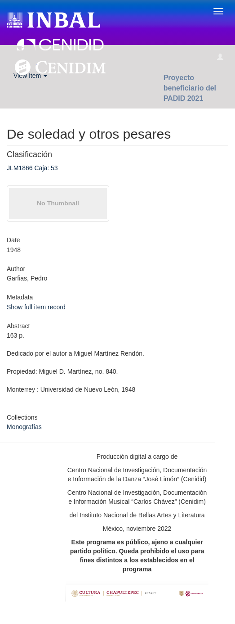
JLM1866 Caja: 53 (32, 168)
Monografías (24, 426)
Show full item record (36, 307)
